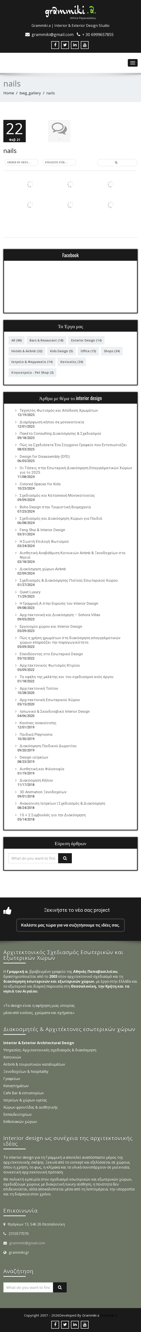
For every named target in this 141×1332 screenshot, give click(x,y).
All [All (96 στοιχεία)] (16, 340)
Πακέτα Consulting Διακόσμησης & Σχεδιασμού (60, 433)
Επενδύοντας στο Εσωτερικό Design (51, 654)
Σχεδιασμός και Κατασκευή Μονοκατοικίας (57, 495)
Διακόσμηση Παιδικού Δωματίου (48, 746)
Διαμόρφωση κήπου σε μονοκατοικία (52, 422)
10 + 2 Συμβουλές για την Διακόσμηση (53, 815)
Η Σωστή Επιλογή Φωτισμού (44, 541)
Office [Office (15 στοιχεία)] (88, 351)
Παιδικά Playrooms (36, 734)
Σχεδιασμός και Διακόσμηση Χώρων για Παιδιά (61, 518)
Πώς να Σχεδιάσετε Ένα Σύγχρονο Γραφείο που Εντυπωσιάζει (73, 445)
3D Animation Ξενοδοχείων (43, 792)
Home (8, 92)
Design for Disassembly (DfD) (45, 456)
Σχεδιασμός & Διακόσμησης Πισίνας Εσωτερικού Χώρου (69, 580)
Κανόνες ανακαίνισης (38, 723)
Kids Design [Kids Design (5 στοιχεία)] (61, 351)
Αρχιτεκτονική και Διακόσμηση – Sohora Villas (60, 615)
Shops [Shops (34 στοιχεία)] (112, 351)
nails (10, 150)
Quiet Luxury (30, 592)
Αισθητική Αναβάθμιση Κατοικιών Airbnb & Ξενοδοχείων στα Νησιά (72, 555)
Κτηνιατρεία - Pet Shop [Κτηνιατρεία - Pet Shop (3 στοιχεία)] (32, 372)
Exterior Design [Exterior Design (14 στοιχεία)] (86, 340)
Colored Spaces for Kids (40, 484)
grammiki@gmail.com (27, 1243)
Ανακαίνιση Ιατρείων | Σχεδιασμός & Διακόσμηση (62, 803)
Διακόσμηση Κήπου (36, 780)
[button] (21, 162)
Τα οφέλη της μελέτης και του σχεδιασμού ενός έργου (66, 676)
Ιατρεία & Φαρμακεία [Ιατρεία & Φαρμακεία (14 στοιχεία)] (32, 362)
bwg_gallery (30, 92)
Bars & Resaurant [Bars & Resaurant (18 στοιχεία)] (46, 340)
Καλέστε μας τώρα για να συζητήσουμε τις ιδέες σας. (70, 925)
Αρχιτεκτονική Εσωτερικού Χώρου (50, 700)
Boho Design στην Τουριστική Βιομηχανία (55, 507)
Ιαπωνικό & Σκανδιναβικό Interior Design (55, 711)
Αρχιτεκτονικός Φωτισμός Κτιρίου (50, 665)
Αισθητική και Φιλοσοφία (42, 769)
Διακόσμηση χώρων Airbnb (43, 569)
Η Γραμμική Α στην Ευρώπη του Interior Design (59, 603)
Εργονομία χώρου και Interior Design (51, 626)
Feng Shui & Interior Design (42, 530)
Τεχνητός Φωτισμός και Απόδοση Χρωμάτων (59, 410)
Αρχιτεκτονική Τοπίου (39, 688)
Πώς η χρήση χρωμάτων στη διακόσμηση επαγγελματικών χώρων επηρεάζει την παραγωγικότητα (70, 640)
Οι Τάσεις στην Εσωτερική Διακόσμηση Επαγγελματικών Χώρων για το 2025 (76, 470)
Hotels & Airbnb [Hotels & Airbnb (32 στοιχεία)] (26, 351)
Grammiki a (108, 1315)
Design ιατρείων (34, 757)
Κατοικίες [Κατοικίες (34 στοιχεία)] (71, 362)
